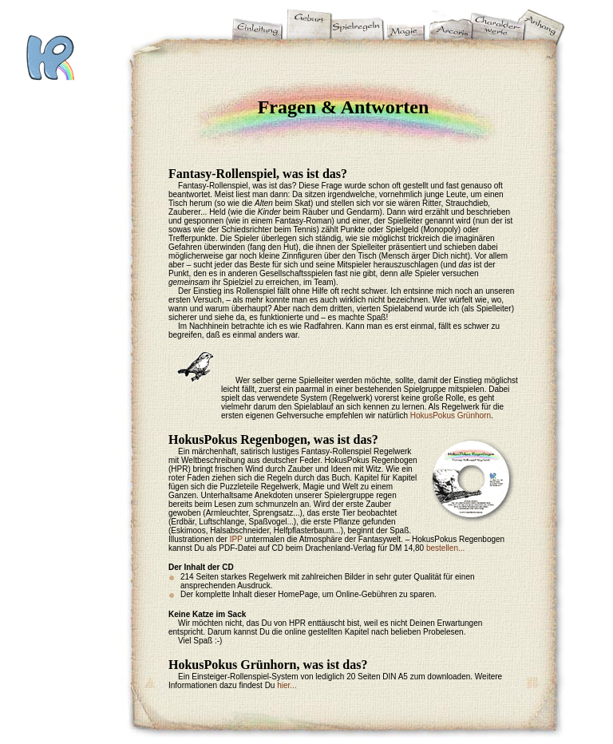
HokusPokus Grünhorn (450, 415)
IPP (236, 539)
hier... (286, 685)
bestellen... (445, 548)
